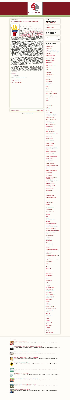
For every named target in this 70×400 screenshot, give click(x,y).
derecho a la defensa (49, 138)
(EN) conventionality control (50, 50)
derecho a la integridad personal (51, 147)
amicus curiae (48, 84)
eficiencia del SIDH (49, 202)
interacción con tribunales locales (51, 226)
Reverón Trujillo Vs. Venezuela (29, 32)
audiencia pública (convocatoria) (51, 96)
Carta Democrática (49, 105)
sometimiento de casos (50, 316)
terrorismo (47, 320)
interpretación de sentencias (51, 228)
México (47, 263)
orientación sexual (49, 275)
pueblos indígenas (49, 299)
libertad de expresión (49, 237)
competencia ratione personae (51, 114)
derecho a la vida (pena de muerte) (52, 165)
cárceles (47, 103)
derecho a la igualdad (49, 145)
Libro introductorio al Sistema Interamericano (21, 373)
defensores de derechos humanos (52, 133)
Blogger (42, 397)
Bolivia (47, 100)
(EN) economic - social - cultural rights (52, 51)
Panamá (47, 277)
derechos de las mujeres (50, 183)
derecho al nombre (49, 175)
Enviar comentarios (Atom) (29, 113)
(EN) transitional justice (50, 74)
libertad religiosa (49, 240)
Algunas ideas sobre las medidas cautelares (21, 362)
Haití (47, 216)
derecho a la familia (49, 141)
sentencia (47, 311)
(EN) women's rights (49, 77)
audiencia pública (49, 95)
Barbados (47, 98)
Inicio (28, 110)
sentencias (48, 313)
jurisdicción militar (49, 233)
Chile (47, 107)
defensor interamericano (50, 131)
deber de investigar (49, 126)
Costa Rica (48, 121)
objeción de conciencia (50, 271)
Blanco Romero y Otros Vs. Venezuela (31, 34)
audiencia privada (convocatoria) (51, 93)
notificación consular (49, 270)
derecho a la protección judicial (51, 156)
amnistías (47, 86)
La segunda (37, 32)
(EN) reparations (49, 69)
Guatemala (48, 214)
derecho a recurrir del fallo (50, 168)
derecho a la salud (49, 158)
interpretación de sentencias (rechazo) (52, 230)
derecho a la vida (49, 161)
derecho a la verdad (49, 160)
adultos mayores (49, 81)
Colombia (47, 110)
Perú (47, 282)
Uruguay (47, 323)
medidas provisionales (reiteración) (52, 259)
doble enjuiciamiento (49, 199)
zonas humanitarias (49, 332)
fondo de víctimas (49, 209)
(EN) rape (47, 67)
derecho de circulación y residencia (52, 180)
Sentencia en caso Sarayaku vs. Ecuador (20, 341)
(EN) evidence (48, 53)
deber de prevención (49, 129)
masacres (47, 247)
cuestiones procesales (50, 122)
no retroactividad (49, 268)
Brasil (47, 102)
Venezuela (24, 77)
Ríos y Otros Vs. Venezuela (32, 31)
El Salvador (48, 204)
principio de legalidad (49, 289)
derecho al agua (49, 172)
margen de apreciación (50, 245)
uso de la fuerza (49, 325)
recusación (48, 301)
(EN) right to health (49, 70)
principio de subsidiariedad (50, 290)
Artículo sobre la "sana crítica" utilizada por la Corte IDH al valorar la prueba (26, 357)
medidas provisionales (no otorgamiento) (50, 253)
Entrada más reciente (14, 110)
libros (47, 242)
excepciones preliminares (50, 207)
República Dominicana (50, 306)
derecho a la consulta (49, 136)
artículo (47, 89)
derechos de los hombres (50, 185)
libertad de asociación (49, 235)
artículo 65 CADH (49, 91)
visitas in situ (48, 330)
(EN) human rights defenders (51, 58)
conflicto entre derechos (50, 117)
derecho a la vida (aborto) (50, 163)
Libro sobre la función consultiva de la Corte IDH (21, 368)
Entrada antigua (40, 110)
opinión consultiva (49, 273)
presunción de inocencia (50, 287)
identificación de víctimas (50, 219)
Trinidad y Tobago (49, 322)
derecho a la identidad (50, 143)
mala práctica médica (49, 244)
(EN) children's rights (49, 46)
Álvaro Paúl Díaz (30, 26)
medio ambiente (49, 261)
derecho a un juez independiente (51, 170)
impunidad (48, 221)
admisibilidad (48, 79)
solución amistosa (49, 315)
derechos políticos (49, 190)
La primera (24, 30)
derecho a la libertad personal (51, 151)
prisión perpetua (49, 292)
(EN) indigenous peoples (50, 60)
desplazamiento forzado (50, 195)
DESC (47, 193)
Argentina (47, 88)
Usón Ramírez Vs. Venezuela (30, 36)
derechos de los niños (49, 188)
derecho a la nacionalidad (50, 153)
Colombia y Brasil (49, 112)
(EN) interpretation (49, 62)
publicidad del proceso (50, 297)
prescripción (48, 285)
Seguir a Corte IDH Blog (50, 27)
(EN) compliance (49, 48)
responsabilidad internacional (51, 308)
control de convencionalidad (51, 119)
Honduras (47, 218)
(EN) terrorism (48, 72)
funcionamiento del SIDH (50, 211)
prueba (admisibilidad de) (50, 294)
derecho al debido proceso (50, 173)
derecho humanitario (49, 181)
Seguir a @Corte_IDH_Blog (50, 22)
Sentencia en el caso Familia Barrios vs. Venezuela (22, 389)
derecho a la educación (50, 140)
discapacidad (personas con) (51, 197)
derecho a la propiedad (50, 154)
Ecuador (47, 200)
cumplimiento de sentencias (18, 77)
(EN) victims (48, 76)
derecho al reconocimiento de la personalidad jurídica (51, 178)
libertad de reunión (49, 238)
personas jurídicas (49, 280)
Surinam (47, 318)
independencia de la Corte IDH (51, 223)
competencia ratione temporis (51, 115)
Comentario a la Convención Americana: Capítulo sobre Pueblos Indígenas (26, 378)
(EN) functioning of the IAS (50, 55)
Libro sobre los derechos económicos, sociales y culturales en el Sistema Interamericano (28, 346)
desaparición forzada (49, 192)
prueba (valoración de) (50, 296)
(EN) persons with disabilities (51, 65)
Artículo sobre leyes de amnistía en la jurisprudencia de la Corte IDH (25, 384)
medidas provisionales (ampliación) (52, 249)
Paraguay (47, 278)
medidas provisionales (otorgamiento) (52, 255)
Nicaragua (48, 266)
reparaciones (48, 304)
